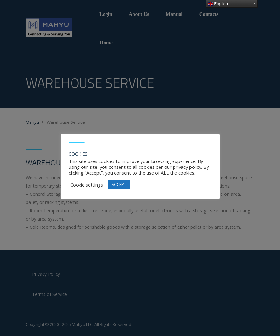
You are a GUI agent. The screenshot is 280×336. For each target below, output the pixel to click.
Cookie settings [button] (86, 185)
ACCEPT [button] (119, 184)
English (218, 3)
